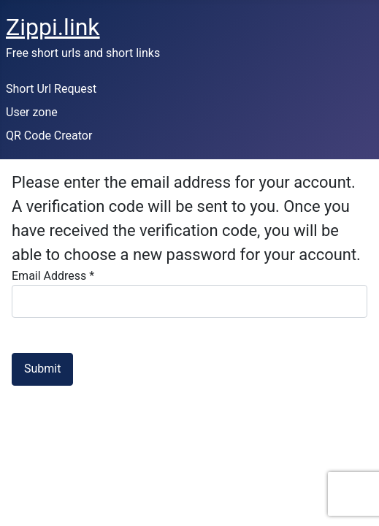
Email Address (53, 276)
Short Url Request (51, 89)
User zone (32, 112)
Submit (42, 369)
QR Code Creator (49, 135)
